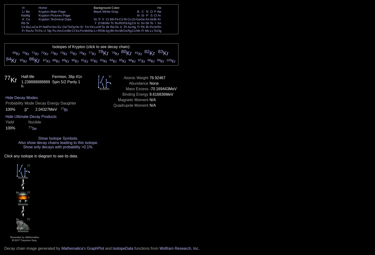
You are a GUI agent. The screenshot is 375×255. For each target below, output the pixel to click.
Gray (114, 11)
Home (43, 8)
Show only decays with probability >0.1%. (58, 147)
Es (77, 31)
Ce (36, 27)
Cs (23, 27)
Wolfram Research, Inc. (179, 248)
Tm (86, 27)
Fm (82, 31)
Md (87, 31)
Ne (159, 11)
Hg (134, 27)
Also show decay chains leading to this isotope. (58, 143)
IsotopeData (123, 248)
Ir (121, 27)
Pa (40, 31)
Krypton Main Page (52, 11)
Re (112, 27)
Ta (103, 27)
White (106, 11)
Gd (64, 27)
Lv (151, 31)
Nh (138, 31)
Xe (159, 23)
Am (59, 31)
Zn (134, 19)
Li (23, 11)
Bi (147, 27)
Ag (129, 23)
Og (159, 31)
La (32, 27)
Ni (125, 19)
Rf (99, 31)
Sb (147, 23)
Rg (129, 31)
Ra (28, 31)
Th (36, 31)
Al (138, 15)
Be (28, 11)
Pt (125, 27)
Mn (112, 19)
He (159, 8)
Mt (121, 31)
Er (81, 27)
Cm (64, 31)
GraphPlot (95, 248)
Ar (159, 15)
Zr (99, 23)
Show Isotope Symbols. (58, 138)
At (155, 27)
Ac (32, 31)
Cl (155, 15)
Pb (143, 27)
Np (49, 31)
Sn (143, 23)
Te (151, 23)
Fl (142, 31)
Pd (125, 23)
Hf (99, 27)
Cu (129, 19)
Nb (103, 23)
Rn (159, 27)
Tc (112, 23)
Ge (143, 19)
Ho (77, 27)
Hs (117, 31)
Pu (54, 31)
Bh (112, 31)
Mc (147, 31)
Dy (73, 27)
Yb (91, 27)
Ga (138, 19)
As (147, 19)
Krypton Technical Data (55, 19)
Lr (95, 31)
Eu (59, 27)
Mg (28, 15)
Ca (28, 19)
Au (129, 27)
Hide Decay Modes (22, 98)
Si (142, 15)
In (138, 23)
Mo (107, 23)
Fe (117, 19)
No (91, 31)
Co (121, 19)
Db (103, 31)
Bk (69, 31)
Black (98, 11)
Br (155, 19)
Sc (96, 19)
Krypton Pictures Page (54, 15)
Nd (45, 27)
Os (117, 27)
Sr (27, 23)
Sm (54, 27)
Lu (95, 27)
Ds (125, 31)
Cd (134, 23)
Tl (138, 27)
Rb (23, 23)
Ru (117, 23)
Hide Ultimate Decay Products (31, 117)
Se (152, 19)
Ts (155, 31)
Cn (134, 31)
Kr (159, 19)
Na (23, 15)
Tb (69, 27)
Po (152, 27)
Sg (108, 31)
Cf (73, 31)
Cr (107, 19)
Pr (40, 27)
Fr (23, 31)
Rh (121, 23)
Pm (49, 27)
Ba (28, 27)
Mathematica (72, 248)
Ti (99, 19)
